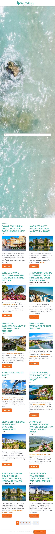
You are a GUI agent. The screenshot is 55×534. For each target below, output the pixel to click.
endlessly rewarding (39, 404)
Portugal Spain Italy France (8, 483)
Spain (30, 233)
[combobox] (27, 134)
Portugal (4, 282)
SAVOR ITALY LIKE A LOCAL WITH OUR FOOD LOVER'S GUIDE (13, 228)
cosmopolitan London (13, 353)
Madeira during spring (8, 304)
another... (43, 262)
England (4, 333)
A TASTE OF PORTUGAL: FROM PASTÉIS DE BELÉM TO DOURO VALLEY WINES (41, 427)
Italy (3, 233)
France (31, 331)
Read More (7, 266)
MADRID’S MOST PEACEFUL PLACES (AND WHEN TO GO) (39, 228)
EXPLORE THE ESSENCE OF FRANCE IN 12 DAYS (40, 326)
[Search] (2, 135)
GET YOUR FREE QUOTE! (39, 532)
